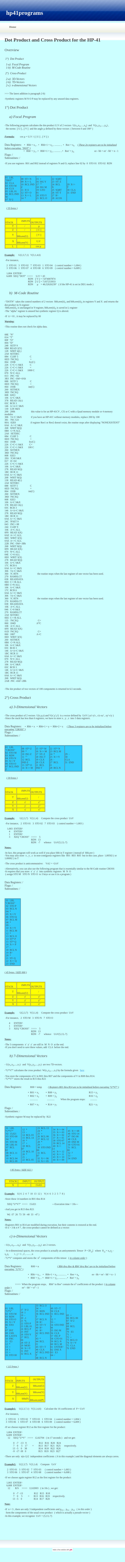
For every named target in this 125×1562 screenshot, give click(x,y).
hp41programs (24, 13)
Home (12, 26)
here (82, 1070)
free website (62, 1550)
